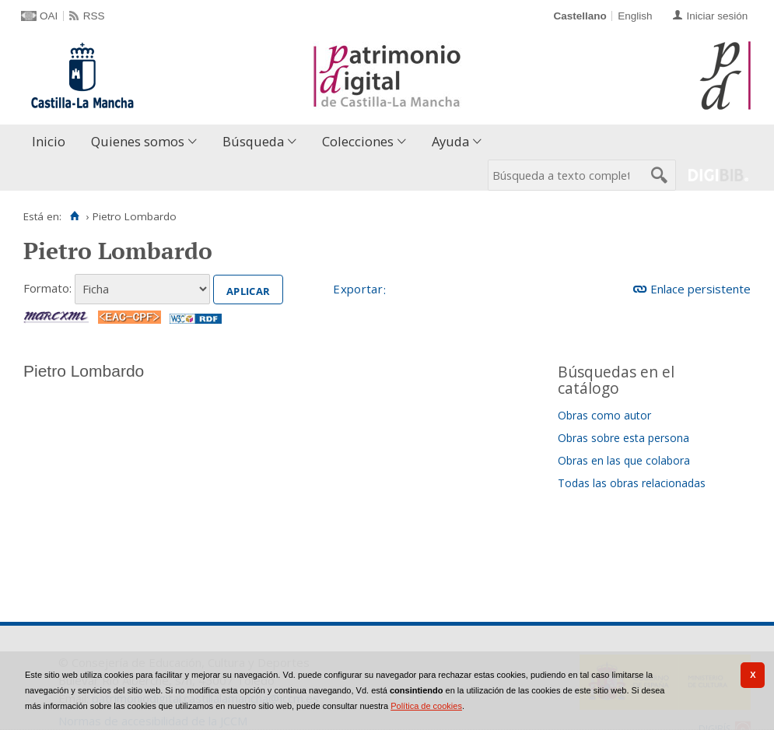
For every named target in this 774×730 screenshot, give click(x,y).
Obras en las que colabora (624, 460)
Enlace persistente (700, 289)
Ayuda (450, 141)
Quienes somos (137, 141)
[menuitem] (52, 142)
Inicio (48, 141)
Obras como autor (604, 415)
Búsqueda (253, 141)
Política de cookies (426, 706)
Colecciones (358, 141)
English (635, 16)
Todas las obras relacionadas (632, 483)
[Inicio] (74, 216)
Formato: (47, 288)
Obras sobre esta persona (623, 437)
